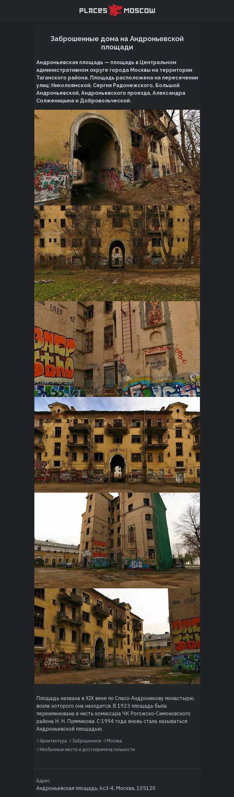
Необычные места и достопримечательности (87, 749)
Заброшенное (86, 741)
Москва (114, 741)
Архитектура (53, 741)
